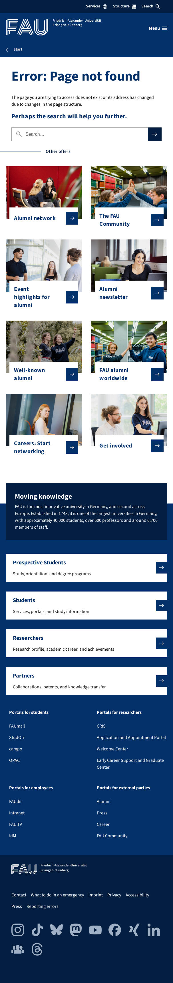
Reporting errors (43, 906)
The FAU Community (126, 220)
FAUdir (15, 801)
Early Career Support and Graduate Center (130, 763)
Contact (18, 895)
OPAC (14, 760)
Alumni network (41, 218)
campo (15, 749)
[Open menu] (158, 28)
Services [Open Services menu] (96, 6)
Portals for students (29, 712)
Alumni (103, 801)
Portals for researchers (119, 712)
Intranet (17, 813)
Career (103, 824)
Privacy (114, 895)
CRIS (101, 726)
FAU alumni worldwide (126, 374)
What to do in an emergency (57, 895)
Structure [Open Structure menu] (124, 6)
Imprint (95, 895)
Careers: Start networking (41, 447)
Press (102, 813)
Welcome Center (112, 749)
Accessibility (137, 895)
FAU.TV (15, 824)
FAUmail (17, 726)
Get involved (126, 445)
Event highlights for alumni (41, 297)
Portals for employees (31, 788)
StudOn (16, 737)
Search (150, 6)
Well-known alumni (41, 374)
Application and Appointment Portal (131, 737)
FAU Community (112, 836)
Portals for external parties (123, 788)
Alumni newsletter (126, 293)
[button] (86, 568)
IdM (12, 836)
